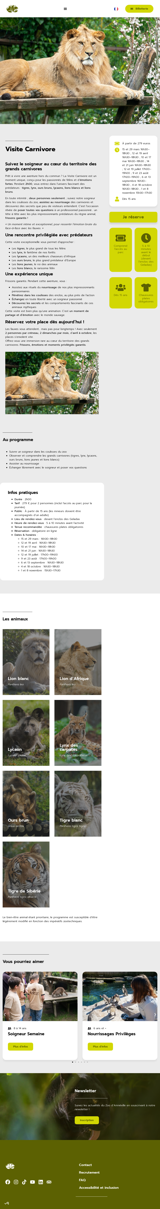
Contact (85, 1164)
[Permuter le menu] (65, 8)
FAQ (82, 1180)
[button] (5, 1015)
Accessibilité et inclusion (99, 1187)
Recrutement (89, 1172)
